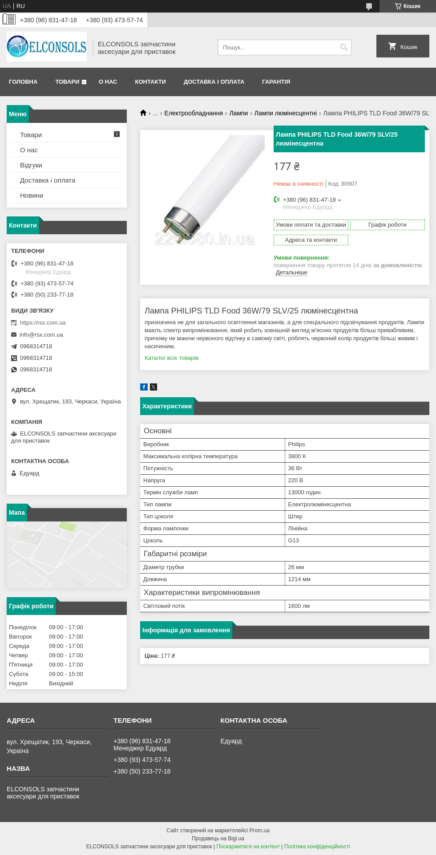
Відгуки (31, 165)
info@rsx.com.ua (41, 334)
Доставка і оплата (214, 81)
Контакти (150, 81)
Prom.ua (260, 830)
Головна (23, 81)
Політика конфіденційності (317, 846)
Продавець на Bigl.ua (218, 838)
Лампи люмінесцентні (285, 113)
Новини (31, 195)
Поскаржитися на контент (247, 846)
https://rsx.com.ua (43, 322)
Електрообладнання (194, 113)
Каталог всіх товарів (171, 357)
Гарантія (276, 81)
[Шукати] (343, 47)
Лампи (238, 113)
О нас (108, 81)
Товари (67, 81)
